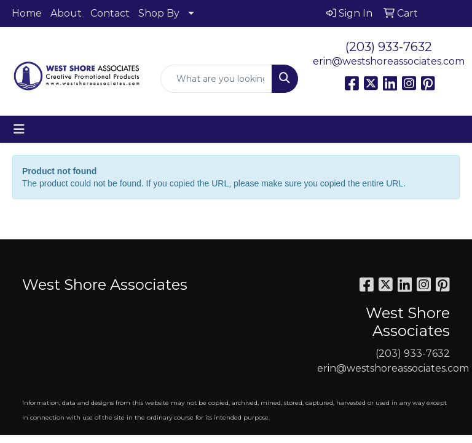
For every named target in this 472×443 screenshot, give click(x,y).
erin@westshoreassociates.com (389, 61)
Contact (110, 13)
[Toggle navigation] (19, 129)
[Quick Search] (216, 79)
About (66, 13)
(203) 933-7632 (388, 46)
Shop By (158, 13)
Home (27, 13)
